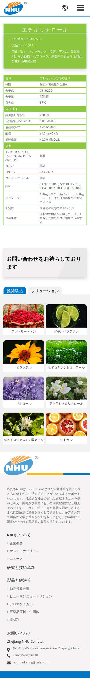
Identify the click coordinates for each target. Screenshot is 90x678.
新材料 (14, 620)
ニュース (16, 559)
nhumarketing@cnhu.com (31, 662)
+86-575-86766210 (25, 655)
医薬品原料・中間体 (24, 612)
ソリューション (45, 290)
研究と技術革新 (21, 567)
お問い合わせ (19, 633)
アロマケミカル (21, 604)
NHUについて (19, 534)
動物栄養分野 (19, 589)
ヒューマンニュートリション (31, 596)
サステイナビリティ (24, 551)
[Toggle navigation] (80, 7)
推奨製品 (15, 290)
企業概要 (16, 543)
